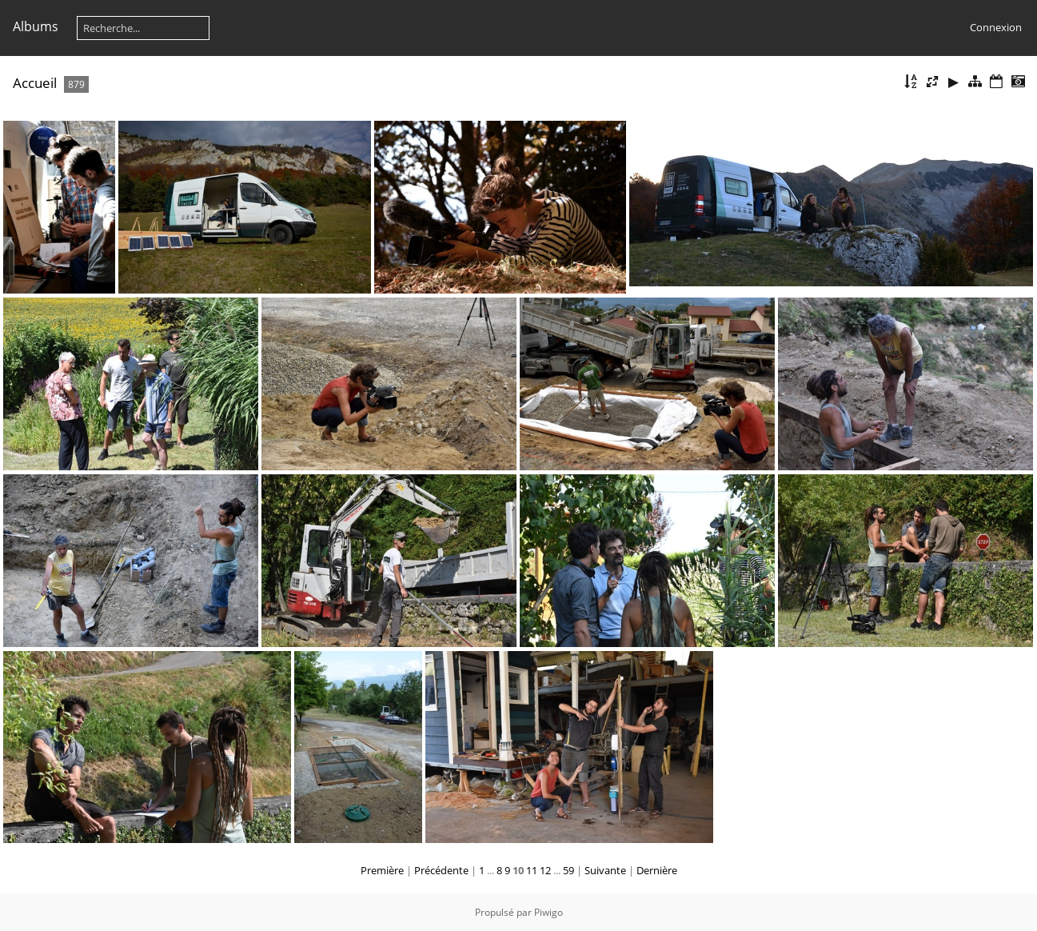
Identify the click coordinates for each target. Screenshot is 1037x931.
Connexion (996, 27)
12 (545, 870)
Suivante (605, 870)
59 (568, 870)
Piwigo (548, 912)
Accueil (35, 83)
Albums (35, 26)
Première (382, 870)
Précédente (441, 870)
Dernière (656, 870)
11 (531, 870)
